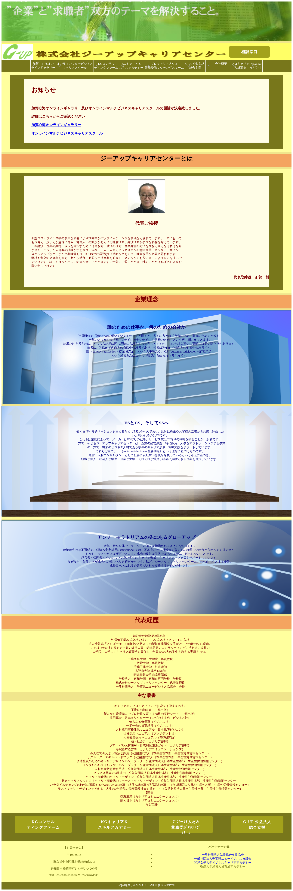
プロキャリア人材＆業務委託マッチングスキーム (164, 65)
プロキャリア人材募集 (240, 65)
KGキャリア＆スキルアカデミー (131, 65)
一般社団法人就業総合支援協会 (223, 854)
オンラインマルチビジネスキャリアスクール (75, 65)
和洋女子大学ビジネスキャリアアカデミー (222, 862)
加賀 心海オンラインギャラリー (43, 65)
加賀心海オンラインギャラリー (56, 125)
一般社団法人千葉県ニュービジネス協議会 (222, 858)
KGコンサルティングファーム (106, 65)
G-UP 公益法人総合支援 (195, 65)
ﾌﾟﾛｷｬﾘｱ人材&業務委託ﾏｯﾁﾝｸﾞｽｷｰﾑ (186, 826)
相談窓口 (249, 52)
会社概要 (220, 65)
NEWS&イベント (256, 65)
